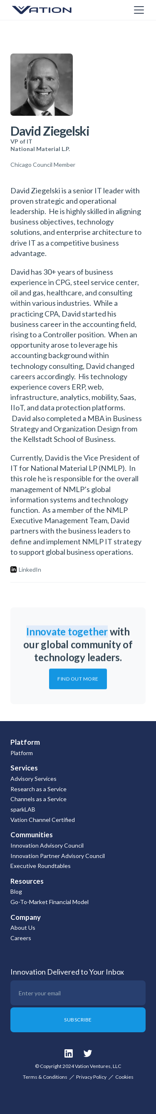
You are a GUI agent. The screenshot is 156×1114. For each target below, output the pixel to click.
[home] (52, 10)
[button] (137, 10)
